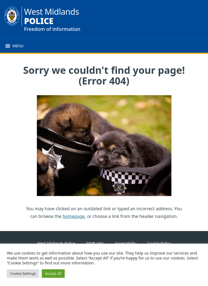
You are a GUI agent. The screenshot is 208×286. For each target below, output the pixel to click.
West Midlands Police (56, 243)
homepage (74, 216)
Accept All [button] (53, 273)
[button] (17, 46)
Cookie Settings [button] (23, 273)
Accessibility (125, 243)
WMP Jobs (95, 243)
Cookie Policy (159, 243)
